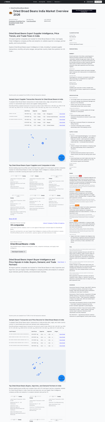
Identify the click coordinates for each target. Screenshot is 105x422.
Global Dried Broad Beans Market (19, 8)
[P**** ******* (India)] (32, 364)
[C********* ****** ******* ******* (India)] (42, 143)
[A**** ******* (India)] (40, 372)
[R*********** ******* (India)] (38, 358)
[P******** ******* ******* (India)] (39, 357)
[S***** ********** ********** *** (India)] (36, 362)
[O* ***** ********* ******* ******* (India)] (42, 143)
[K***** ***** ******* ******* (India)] (38, 374)
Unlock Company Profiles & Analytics (53, 223)
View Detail (62, 113)
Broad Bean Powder (14, 22)
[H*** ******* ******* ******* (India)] (34, 368)
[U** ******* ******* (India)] (43, 142)
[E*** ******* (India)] (34, 368)
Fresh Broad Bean (31, 21)
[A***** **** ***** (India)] (40, 363)
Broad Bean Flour (20, 21)
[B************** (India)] (33, 367)
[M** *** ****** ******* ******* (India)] (42, 362)
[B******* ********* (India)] (38, 375)
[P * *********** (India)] (43, 143)
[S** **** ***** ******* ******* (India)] (33, 155)
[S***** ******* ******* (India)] (31, 134)
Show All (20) (13, 219)
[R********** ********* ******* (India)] (43, 143)
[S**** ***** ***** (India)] (28, 147)
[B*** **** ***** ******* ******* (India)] (32, 137)
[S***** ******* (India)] (35, 367)
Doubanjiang (12, 21)
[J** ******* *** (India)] (33, 364)
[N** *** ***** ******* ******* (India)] (42, 142)
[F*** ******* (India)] (37, 375)
